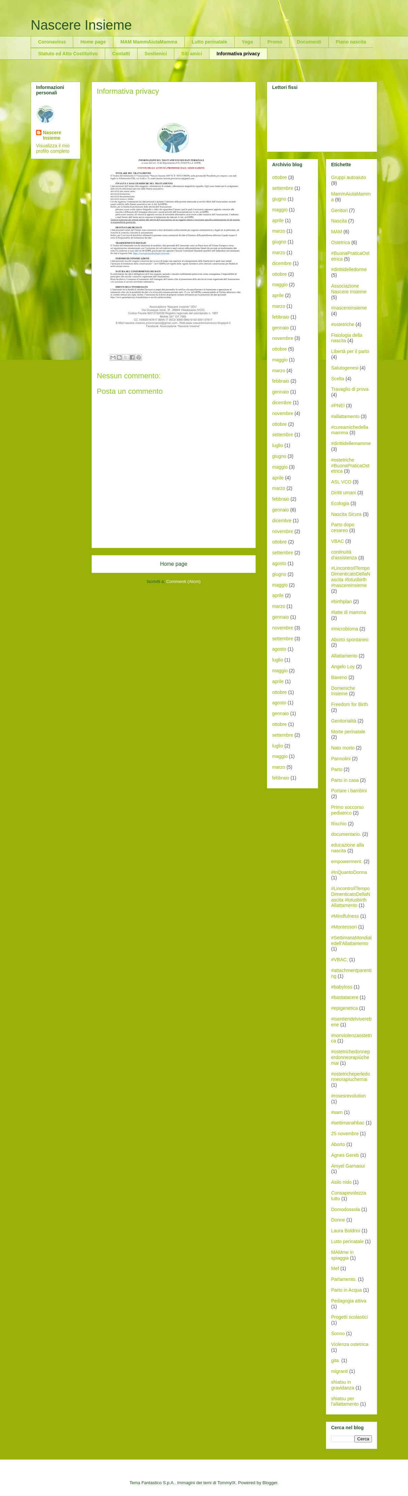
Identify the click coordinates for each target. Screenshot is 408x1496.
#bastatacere (344, 997)
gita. (335, 1360)
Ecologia (340, 503)
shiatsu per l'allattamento (345, 1401)
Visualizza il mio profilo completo (52, 148)
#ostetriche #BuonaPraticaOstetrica (350, 465)
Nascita (339, 221)
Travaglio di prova (350, 389)
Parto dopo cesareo (342, 527)
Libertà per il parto (350, 351)
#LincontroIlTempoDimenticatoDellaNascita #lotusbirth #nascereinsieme (350, 576)
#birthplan (341, 601)
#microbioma (344, 629)
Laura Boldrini (345, 1230)
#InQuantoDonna (349, 872)
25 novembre (345, 1133)
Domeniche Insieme (343, 691)
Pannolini (341, 758)
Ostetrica (340, 242)
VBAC (337, 541)
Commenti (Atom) (183, 581)
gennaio (280, 327)
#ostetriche (342, 324)
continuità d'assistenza (344, 554)
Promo (274, 42)
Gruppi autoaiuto (348, 177)
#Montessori (344, 927)
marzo (278, 231)
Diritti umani (343, 492)
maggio (280, 209)
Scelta (337, 378)
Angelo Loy (343, 666)
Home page (93, 42)
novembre (282, 338)
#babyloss (341, 987)
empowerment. (346, 861)
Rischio (339, 823)
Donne (338, 1220)
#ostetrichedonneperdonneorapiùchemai (350, 1057)
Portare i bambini (349, 790)
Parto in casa (345, 780)
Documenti (309, 42)
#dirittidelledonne (349, 269)
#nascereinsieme (349, 308)
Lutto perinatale (209, 42)
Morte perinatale (348, 731)
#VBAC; (339, 959)
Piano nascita (351, 42)
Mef (335, 1268)
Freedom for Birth (349, 704)
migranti (339, 1371)
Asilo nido (341, 1182)
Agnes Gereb (345, 1155)
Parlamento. (343, 1279)
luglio (277, 445)
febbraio (280, 317)
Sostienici (156, 53)
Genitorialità (343, 721)
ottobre (279, 177)
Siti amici (191, 53)
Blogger (269, 1482)
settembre (282, 188)
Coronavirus (52, 42)
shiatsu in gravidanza (342, 1384)
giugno (279, 199)
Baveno (339, 677)
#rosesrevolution (348, 1095)
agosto (279, 563)
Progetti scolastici (349, 1317)
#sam (337, 1112)
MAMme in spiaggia (342, 1255)
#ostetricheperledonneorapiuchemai (350, 1076)
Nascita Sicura (346, 514)
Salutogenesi (344, 368)
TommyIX (226, 1482)
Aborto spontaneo (350, 639)
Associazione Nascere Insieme (349, 288)
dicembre (282, 263)
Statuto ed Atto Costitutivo (68, 53)
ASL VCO (341, 482)
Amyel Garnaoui (348, 1166)
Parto (336, 769)
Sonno (338, 1333)
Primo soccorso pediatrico (347, 810)
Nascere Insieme (81, 25)
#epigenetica (344, 1008)
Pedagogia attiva (348, 1300)
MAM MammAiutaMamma (148, 42)
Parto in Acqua (346, 1290)
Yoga (247, 42)
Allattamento (344, 655)
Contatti (121, 53)
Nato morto (342, 748)
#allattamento (345, 416)
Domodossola (345, 1209)
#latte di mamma (348, 612)
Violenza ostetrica (349, 1344)
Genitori (339, 210)
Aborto (338, 1144)
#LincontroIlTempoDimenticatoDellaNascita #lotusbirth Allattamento (350, 897)
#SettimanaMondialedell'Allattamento (351, 940)
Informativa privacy (238, 53)
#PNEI (338, 405)
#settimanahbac (348, 1122)
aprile (278, 220)
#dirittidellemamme (351, 443)
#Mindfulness (345, 916)
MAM (336, 231)
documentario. (346, 834)
